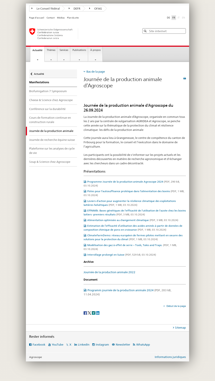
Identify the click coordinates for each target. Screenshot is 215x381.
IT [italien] (179, 17)
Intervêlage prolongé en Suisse (121, 254)
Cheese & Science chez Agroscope (51, 100)
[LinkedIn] (97, 312)
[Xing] (94, 312)
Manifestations (39, 82)
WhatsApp (143, 344)
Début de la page (176, 306)
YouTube (57, 344)
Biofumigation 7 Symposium (48, 91)
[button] (145, 30)
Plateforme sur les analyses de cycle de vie (52, 151)
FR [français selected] (173, 17)
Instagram (102, 344)
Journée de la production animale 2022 (109, 272)
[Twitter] (90, 312)
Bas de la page (95, 71)
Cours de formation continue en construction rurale (50, 120)
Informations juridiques (170, 357)
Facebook (39, 344)
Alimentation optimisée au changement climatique (132, 220)
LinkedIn (83, 344)
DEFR (75, 8)
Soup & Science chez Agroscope (49, 161)
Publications (79, 50)
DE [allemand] (168, 17)
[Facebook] (86, 312)
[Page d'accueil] (80, 33)
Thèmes (51, 50)
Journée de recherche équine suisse (52, 139)
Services (64, 50)
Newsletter (123, 344)
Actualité (38, 51)
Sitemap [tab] (180, 327)
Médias (61, 18)
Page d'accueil (36, 18)
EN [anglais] (184, 17)
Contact (51, 18)
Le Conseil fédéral (46, 8)
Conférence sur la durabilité (47, 109)
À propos (95, 50)
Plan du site (73, 18)
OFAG (95, 8)
